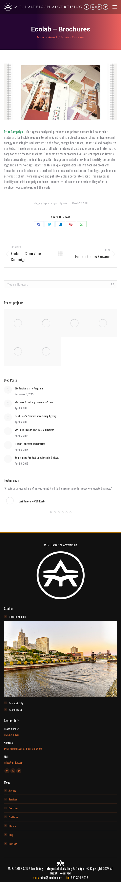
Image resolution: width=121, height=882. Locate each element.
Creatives (13, 808)
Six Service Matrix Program (29, 388)
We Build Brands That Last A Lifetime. (35, 430)
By (64, 203)
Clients (12, 826)
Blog (11, 835)
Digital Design (50, 203)
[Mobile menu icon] (114, 7)
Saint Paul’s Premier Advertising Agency (35, 416)
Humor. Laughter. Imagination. (30, 443)
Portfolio (13, 817)
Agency (12, 790)
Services (13, 799)
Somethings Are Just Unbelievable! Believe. (37, 457)
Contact (13, 844)
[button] (51, 512)
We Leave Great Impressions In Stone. (34, 402)
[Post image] (8, 390)
